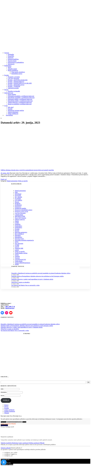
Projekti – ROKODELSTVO (16, 85)
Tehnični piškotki (6, 448)
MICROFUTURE (20, 216)
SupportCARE (19, 248)
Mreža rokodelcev (13, 70)
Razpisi (17, 230)
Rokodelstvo (18, 237)
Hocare (17, 202)
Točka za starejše (23, 181)
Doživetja (10, 57)
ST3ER (17, 245)
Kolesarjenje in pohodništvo (16, 62)
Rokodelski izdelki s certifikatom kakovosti (20, 101)
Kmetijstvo (18, 206)
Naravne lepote (12, 61)
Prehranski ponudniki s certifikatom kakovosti (21, 96)
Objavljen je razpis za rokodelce (20, 282)
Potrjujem (3, 422)
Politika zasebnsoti (34, 443)
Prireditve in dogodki (14, 91)
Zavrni (24, 422)
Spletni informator (13, 112)
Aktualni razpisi (12, 69)
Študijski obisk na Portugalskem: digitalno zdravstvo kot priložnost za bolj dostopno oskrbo (37, 276)
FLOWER (18, 198)
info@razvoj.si (9, 308)
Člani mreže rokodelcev (18, 72)
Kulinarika (11, 54)
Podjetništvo (7, 65)
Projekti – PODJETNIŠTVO (16, 81)
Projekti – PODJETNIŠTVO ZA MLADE (20, 83)
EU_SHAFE (18, 197)
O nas (6, 105)
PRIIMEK (4, 392)
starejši (17, 246)
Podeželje (17, 224)
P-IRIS (17, 222)
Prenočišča (11, 56)
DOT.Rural (18, 194)
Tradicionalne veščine (21, 253)
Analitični (9, 443)
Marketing (15, 443)
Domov (6, 405)
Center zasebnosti (9, 409)
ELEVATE (18, 195)
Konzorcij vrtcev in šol (21, 211)
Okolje (17, 221)
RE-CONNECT (19, 234)
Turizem (6, 53)
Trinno (17, 254)
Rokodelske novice (16, 73)
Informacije (11, 64)
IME (2, 389)
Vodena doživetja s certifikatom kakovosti (20, 102)
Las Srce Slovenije (20, 213)
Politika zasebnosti (9, 411)
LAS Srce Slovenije (13, 78)
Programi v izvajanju (14, 77)
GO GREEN (18, 200)
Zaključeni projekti (13, 88)
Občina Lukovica (20, 219)
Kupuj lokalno (12, 94)
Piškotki (6, 413)
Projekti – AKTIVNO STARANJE (17, 80)
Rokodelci (18, 235)
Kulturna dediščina (13, 59)
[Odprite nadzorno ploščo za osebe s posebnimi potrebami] (4, 462)
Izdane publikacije (13, 113)
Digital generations (12, 181)
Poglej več (4, 179)
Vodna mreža (18, 261)
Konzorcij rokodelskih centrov (23, 210)
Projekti (6, 75)
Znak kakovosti (8, 93)
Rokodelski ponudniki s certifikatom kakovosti (21, 97)
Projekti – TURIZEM (14, 86)
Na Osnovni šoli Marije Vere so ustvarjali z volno (25, 285)
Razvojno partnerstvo (21, 232)
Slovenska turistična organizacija (24, 240)
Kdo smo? (11, 107)
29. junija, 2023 (5, 173)
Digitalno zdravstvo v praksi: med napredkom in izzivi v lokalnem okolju (32, 279)
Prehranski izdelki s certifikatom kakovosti (20, 99)
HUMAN (17, 203)
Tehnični (3, 443)
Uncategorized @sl (20, 259)
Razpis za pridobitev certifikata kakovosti (20, 104)
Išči (88, 382)
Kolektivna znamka (20, 208)
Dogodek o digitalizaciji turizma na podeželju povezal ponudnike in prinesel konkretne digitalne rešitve (40, 273)
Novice (6, 89)
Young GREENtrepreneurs (22, 262)
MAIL (2, 395)
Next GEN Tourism (20, 218)
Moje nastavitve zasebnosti (14, 422)
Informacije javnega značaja (16, 110)
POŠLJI (6, 400)
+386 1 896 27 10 (10, 306)
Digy (16, 192)
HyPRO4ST (18, 205)
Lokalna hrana (19, 214)
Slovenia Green (19, 238)
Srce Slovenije (19, 243)
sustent (17, 250)
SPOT (9, 67)
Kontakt (10, 109)
